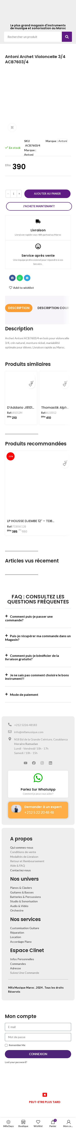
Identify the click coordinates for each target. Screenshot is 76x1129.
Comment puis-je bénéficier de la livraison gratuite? (32, 657)
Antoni (28, 154)
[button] (12, 278)
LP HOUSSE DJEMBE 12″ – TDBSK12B (34, 521)
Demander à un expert (43, 807)
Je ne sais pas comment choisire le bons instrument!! (37, 677)
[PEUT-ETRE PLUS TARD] (45, 1094)
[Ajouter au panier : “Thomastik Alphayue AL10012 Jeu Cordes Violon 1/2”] (65, 377)
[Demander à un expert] (16, 808)
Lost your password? (16, 1062)
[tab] (18, 308)
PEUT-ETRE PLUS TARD (44, 1102)
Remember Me (15, 1045)
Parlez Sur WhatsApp (38, 789)
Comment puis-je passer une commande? (29, 618)
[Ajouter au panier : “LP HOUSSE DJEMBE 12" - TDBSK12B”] (65, 457)
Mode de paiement (24, 694)
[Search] (67, 37)
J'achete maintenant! (39, 206)
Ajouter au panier (47, 193)
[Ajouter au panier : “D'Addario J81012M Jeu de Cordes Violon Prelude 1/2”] (31, 377)
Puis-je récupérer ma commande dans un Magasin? (38, 637)
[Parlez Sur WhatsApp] (38, 778)
